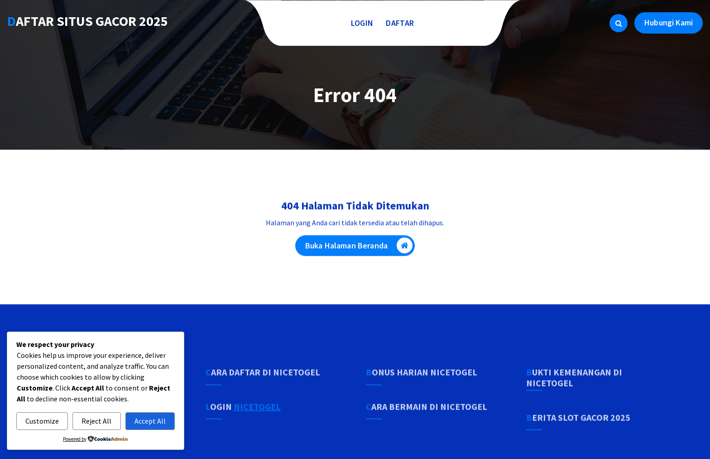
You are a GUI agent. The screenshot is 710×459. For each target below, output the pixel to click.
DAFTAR (400, 23)
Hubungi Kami (668, 22)
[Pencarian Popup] (618, 23)
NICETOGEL (257, 424)
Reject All (96, 420)
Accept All (150, 420)
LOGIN (362, 23)
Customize (42, 420)
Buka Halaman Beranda (359, 248)
